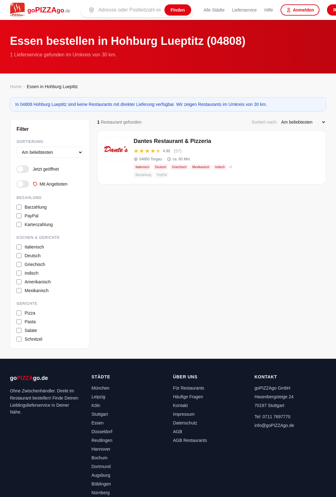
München (101, 388)
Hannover (101, 449)
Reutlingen (102, 440)
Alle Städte (214, 9)
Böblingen (101, 483)
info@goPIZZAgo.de (274, 425)
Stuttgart (100, 414)
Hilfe (268, 9)
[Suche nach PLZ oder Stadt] (129, 10)
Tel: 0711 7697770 (272, 416)
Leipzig (98, 396)
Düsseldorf (102, 431)
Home (15, 86)
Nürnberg (101, 492)
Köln (96, 405)
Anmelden (300, 9)
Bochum (99, 457)
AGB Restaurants (190, 440)
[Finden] (177, 10)
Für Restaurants (188, 388)
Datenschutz (185, 422)
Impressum (184, 414)
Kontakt (180, 405)
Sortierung (30, 142)
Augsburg (101, 475)
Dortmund (101, 466)
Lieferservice (244, 9)
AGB (177, 431)
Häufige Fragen (188, 396)
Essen (98, 422)
